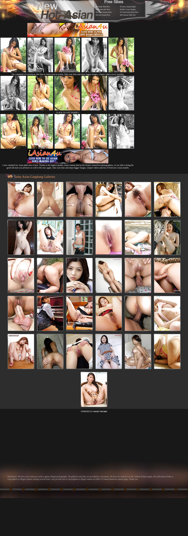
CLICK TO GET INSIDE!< (67, 112)
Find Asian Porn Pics (130, 12)
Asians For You (104, 9)
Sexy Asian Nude (129, 7)
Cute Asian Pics (104, 15)
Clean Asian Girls (105, 12)
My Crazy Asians (129, 9)
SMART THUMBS (100, 411)
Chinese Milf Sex (129, 15)
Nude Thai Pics (104, 7)
